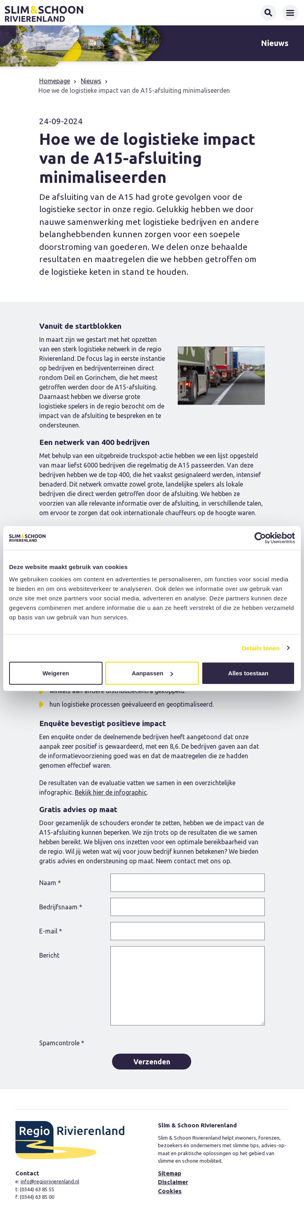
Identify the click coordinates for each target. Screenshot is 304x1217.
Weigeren (55, 673)
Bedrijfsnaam (60, 906)
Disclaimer (173, 1182)
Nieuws (91, 80)
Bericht (49, 955)
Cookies (170, 1191)
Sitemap (169, 1173)
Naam (50, 882)
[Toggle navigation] (290, 13)
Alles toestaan (248, 673)
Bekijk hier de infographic (111, 792)
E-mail (50, 931)
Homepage (54, 80)
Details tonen (260, 647)
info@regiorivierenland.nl (50, 1181)
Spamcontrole (61, 1042)
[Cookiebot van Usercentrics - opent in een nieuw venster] (260, 538)
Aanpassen (152, 673)
